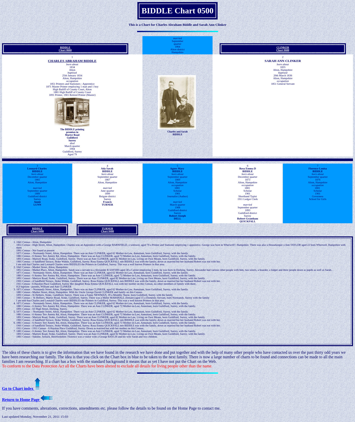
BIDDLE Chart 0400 (37, 230)
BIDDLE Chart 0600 (65, 49)
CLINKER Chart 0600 (282, 49)
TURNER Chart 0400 (107, 230)
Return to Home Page (27, 399)
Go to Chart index (21, 388)
